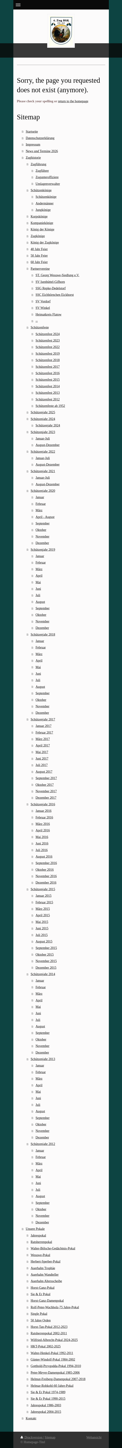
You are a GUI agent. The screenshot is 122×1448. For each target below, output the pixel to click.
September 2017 (46, 778)
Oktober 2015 (45, 954)
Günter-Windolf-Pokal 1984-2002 (53, 1359)
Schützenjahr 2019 (43, 549)
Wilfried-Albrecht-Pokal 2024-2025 (54, 1340)
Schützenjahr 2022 (43, 451)
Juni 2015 (42, 928)
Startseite (32, 131)
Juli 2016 (42, 850)
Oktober (41, 530)
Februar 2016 (44, 817)
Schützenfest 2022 (48, 347)
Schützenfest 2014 (48, 386)
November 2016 (46, 876)
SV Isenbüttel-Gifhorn (50, 282)
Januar (40, 497)
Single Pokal (39, 1314)
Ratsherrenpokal (41, 1242)
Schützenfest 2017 (48, 367)
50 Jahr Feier (39, 255)
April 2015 (43, 915)
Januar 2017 (43, 726)
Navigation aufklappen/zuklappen (61, 5)
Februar (41, 504)
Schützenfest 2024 (48, 334)
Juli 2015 (42, 935)
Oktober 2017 (45, 785)
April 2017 (43, 745)
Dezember (42, 543)
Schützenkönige (41, 190)
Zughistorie (33, 157)
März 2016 (43, 824)
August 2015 (44, 941)
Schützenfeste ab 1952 (50, 406)
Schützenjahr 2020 (43, 491)
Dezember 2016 (46, 882)
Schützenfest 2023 (48, 340)
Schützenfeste (40, 327)
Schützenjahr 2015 (43, 889)
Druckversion (32, 1437)
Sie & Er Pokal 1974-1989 (48, 1392)
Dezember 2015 (46, 967)
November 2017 (46, 791)
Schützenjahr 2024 (43, 419)
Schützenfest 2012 (48, 399)
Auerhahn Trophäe (43, 1268)
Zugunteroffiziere (47, 177)
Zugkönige (38, 236)
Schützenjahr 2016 (43, 804)
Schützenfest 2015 (48, 379)
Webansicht (93, 1437)
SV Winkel (43, 308)
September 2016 (46, 863)
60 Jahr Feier (39, 262)
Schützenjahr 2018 (43, 634)
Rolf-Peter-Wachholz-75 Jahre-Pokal (55, 1307)
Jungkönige (43, 210)
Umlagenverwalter (48, 184)
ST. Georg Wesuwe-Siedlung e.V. (57, 275)
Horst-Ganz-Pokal (42, 1288)
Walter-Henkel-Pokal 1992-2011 (52, 1353)
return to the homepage (73, 101)
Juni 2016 (42, 843)
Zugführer (42, 170)
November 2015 (46, 961)
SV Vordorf (43, 301)
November (42, 536)
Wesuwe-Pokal (40, 1255)
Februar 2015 (44, 902)
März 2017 (43, 739)
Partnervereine (40, 269)
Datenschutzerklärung (40, 138)
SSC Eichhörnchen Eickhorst (55, 295)
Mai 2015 (42, 922)
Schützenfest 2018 (48, 360)
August (40, 602)
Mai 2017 (42, 752)
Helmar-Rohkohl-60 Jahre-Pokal (52, 1386)
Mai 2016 (42, 837)
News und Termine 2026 (42, 151)
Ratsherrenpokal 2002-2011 (49, 1333)
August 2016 (44, 856)
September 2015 (46, 948)
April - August (45, 517)
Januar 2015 (43, 895)
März (39, 510)
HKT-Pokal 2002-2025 (46, 1346)
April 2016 (43, 830)
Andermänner (45, 203)
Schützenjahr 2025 (43, 412)
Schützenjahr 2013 (43, 1059)
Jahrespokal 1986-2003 (46, 1405)
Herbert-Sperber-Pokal (45, 1261)
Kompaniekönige (42, 223)
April (39, 575)
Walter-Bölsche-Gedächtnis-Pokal (53, 1248)
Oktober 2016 (45, 869)
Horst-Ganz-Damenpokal (47, 1300)
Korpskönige (39, 216)
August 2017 (44, 771)
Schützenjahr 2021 (43, 471)
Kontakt (31, 1418)
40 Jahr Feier (39, 249)
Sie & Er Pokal (40, 1294)
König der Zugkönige (45, 242)
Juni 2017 (42, 758)
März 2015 (43, 909)
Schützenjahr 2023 (43, 432)
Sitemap (50, 1437)
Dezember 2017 (46, 797)
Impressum (33, 144)
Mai (38, 582)
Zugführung (38, 164)
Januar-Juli (43, 438)
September (43, 523)
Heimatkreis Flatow (48, 314)
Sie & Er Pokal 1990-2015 (48, 1398)
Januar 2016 (43, 811)
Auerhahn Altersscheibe (46, 1281)
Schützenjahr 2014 (43, 974)
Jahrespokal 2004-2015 (46, 1412)
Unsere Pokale (35, 1229)
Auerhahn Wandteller (45, 1274)
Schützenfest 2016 (48, 373)
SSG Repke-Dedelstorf (51, 288)
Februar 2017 (44, 732)
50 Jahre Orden (41, 1320)
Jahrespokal (38, 1235)
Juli (38, 595)
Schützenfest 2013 (48, 393)
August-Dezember (47, 445)
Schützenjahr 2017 (43, 719)
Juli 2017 (42, 765)
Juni (38, 589)
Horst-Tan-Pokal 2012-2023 (49, 1327)
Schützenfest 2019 (48, 353)
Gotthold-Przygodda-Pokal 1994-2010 (56, 1366)
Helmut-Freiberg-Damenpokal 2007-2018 (58, 1379)
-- (37, 321)
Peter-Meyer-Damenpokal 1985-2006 (55, 1372)
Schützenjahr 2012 (43, 1144)
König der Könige (42, 229)
